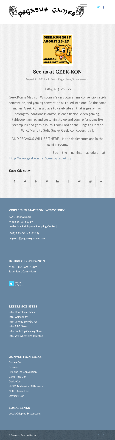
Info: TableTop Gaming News (25, 331)
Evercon (13, 367)
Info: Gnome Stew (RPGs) (23, 321)
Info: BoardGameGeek (22, 312)
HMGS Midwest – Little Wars (26, 386)
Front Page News (61, 79)
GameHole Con (17, 376)
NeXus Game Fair (19, 391)
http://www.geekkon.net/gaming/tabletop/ (40, 158)
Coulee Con (15, 362)
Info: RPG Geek (18, 326)
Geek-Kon (15, 381)
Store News (79, 79)
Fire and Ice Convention (23, 371)
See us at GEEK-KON (57, 72)
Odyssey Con (16, 395)
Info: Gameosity (18, 316)
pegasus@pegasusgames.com (27, 238)
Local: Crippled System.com (25, 413)
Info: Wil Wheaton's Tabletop (26, 335)
